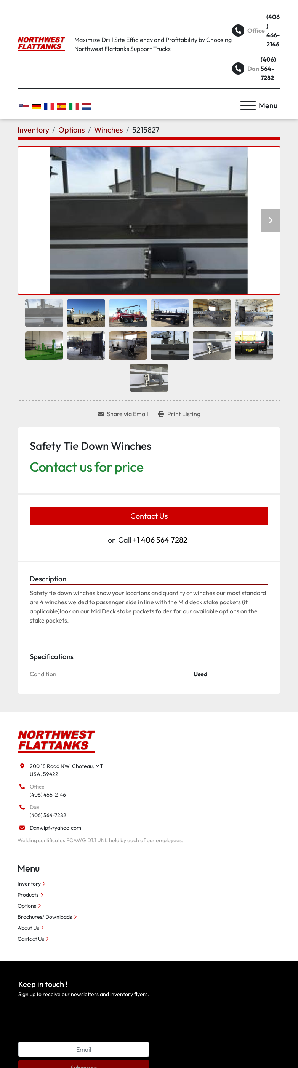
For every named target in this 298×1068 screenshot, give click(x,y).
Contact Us (149, 515)
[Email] (83, 1049)
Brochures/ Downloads (45, 916)
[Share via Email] (123, 414)
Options (27, 905)
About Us (28, 927)
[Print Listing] (179, 414)
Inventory (29, 883)
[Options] (71, 129)
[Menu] (248, 105)
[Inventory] (33, 129)
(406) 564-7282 (268, 68)
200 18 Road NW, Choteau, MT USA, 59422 (66, 770)
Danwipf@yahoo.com (55, 827)
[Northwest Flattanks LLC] (56, 741)
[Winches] (108, 129)
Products (28, 894)
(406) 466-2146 (273, 30)
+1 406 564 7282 (160, 539)
